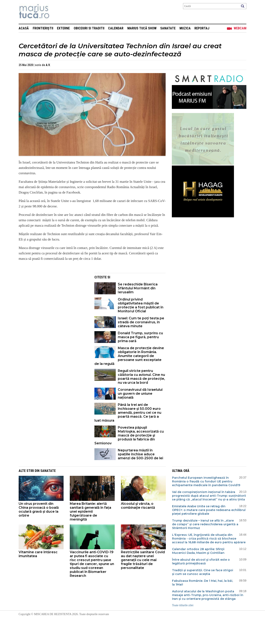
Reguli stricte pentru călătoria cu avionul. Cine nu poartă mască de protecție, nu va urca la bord (141, 377)
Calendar (115, 28)
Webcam (240, 28)
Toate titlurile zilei (182, 605)
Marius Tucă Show (142, 28)
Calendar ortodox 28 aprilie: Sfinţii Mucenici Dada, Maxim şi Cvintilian (198, 551)
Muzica (185, 28)
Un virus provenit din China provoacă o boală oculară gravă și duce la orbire (39, 509)
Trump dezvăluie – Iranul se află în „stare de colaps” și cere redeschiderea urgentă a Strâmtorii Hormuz (205, 524)
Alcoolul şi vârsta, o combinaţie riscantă (138, 506)
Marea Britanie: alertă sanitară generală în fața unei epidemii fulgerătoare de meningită (90, 511)
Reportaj (201, 28)
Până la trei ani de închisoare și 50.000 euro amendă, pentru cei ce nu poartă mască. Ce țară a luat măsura (127, 412)
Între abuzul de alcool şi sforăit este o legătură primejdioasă (201, 561)
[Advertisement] (53, 302)
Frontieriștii (43, 28)
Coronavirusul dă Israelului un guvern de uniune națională (140, 393)
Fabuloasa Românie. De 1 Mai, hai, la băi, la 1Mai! (202, 582)
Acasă (24, 28)
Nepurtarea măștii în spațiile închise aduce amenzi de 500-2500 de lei (140, 454)
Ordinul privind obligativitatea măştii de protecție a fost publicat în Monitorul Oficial (140, 305)
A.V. (48, 65)
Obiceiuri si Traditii (89, 28)
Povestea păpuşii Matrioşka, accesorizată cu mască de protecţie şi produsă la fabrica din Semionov (129, 435)
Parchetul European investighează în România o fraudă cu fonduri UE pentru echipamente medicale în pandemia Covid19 (206, 481)
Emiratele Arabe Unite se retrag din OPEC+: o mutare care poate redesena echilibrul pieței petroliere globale (209, 510)
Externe (63, 28)
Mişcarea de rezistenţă (56, 12)
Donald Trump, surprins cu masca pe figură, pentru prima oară (140, 337)
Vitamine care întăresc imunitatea (38, 554)
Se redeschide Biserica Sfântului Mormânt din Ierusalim (138, 288)
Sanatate (168, 28)
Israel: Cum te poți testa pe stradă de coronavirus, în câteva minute (141, 322)
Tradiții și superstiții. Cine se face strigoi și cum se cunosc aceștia (202, 572)
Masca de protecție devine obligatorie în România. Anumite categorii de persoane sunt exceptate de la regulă (129, 356)
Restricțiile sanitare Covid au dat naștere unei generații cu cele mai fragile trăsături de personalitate (143, 560)
